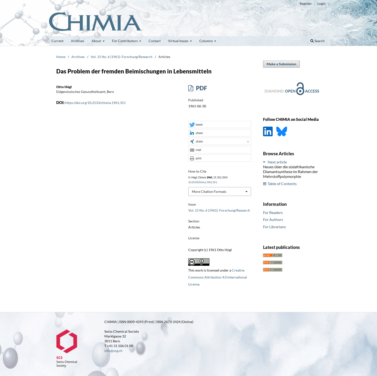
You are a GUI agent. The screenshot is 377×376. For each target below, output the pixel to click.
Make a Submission (281, 64)
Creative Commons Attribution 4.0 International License (217, 277)
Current (57, 41)
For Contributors (125, 41)
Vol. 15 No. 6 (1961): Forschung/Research (121, 57)
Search (317, 41)
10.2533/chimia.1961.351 (202, 182)
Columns (206, 41)
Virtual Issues (178, 41)
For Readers (273, 212)
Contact (155, 41)
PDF (201, 87)
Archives (77, 41)
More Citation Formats (209, 191)
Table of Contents (282, 183)
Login (321, 3)
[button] (219, 124)
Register (306, 3)
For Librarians (274, 226)
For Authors (273, 219)
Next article (277, 162)
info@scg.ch (113, 351)
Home (60, 57)
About (97, 41)
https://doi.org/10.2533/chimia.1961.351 (95, 103)
